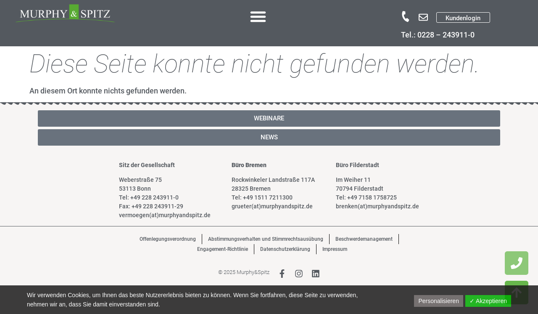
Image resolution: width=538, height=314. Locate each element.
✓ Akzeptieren (488, 301)
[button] (258, 16)
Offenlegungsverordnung (168, 239)
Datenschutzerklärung (285, 249)
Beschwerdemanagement (364, 239)
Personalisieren (438, 301)
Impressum (334, 249)
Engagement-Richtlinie (222, 249)
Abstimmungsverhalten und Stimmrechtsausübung (265, 239)
